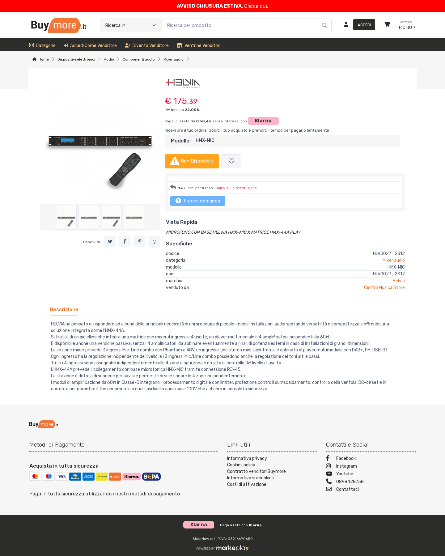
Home (44, 59)
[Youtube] (371, 474)
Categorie (42, 45)
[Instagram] (371, 467)
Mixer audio (173, 59)
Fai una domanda (198, 200)
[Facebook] (371, 459)
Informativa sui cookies (250, 478)
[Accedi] (357, 25)
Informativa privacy (247, 458)
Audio (109, 59)
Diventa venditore (147, 45)
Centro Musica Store (384, 287)
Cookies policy (241, 465)
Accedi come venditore (90, 45)
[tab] (64, 309)
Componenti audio (139, 59)
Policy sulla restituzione (236, 188)
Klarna (263, 121)
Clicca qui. (256, 6)
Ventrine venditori (198, 45)
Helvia (399, 280)
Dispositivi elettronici (76, 59)
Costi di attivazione (246, 484)
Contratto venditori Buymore (256, 471)
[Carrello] (387, 25)
